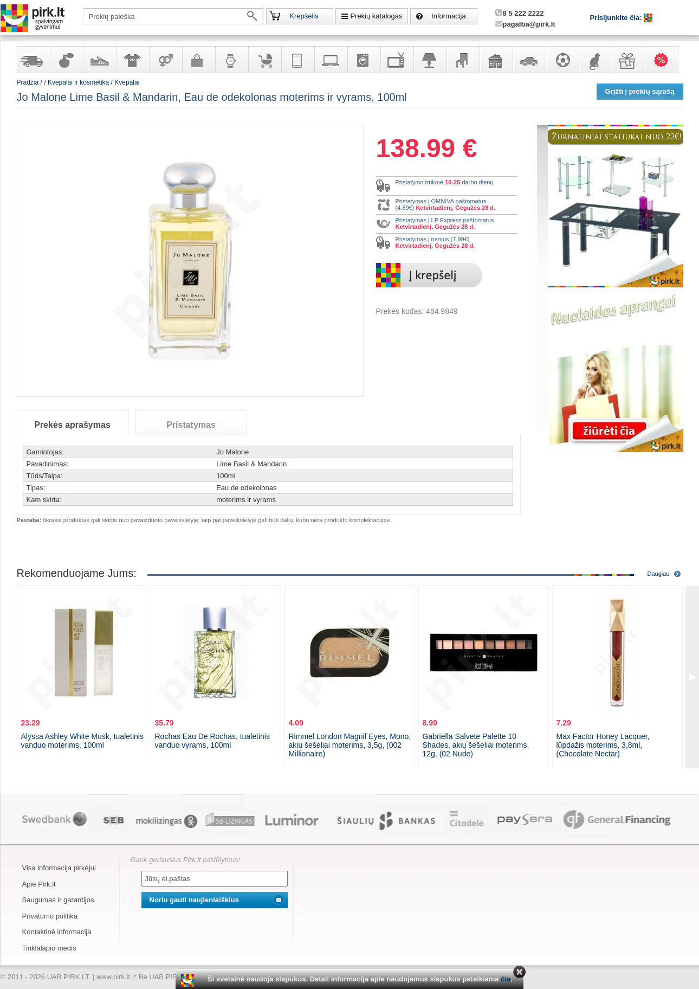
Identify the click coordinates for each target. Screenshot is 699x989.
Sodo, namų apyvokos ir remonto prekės (496, 60)
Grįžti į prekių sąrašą (640, 91)
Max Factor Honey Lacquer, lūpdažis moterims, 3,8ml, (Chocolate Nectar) (603, 745)
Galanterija (198, 60)
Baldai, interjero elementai (462, 60)
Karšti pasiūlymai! (664, 60)
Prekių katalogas (376, 16)
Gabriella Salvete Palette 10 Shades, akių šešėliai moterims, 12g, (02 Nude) (476, 745)
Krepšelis (303, 16)
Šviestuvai (429, 60)
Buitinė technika (363, 60)
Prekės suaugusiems (165, 60)
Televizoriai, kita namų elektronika (396, 60)
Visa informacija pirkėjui (59, 868)
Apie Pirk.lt (39, 884)
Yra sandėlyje (33, 60)
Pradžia (28, 82)
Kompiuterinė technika (330, 60)
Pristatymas (191, 424)
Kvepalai (126, 82)
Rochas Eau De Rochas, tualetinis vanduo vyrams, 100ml (212, 740)
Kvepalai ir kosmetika (66, 60)
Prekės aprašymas (72, 424)
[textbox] (173, 16)
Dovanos (628, 60)
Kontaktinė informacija (57, 932)
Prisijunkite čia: (617, 18)
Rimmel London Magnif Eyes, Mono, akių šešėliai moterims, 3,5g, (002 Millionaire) (350, 745)
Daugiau (659, 573)
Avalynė (99, 60)
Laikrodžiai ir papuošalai (231, 60)
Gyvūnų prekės (595, 60)
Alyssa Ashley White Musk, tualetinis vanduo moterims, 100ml (82, 740)
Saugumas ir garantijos (58, 900)
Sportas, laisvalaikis (562, 60)
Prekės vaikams (264, 60)
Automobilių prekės (529, 60)
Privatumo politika (50, 916)
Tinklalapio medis (49, 948)
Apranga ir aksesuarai (132, 60)
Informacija (448, 16)
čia (505, 979)
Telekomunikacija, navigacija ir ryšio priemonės (297, 60)
